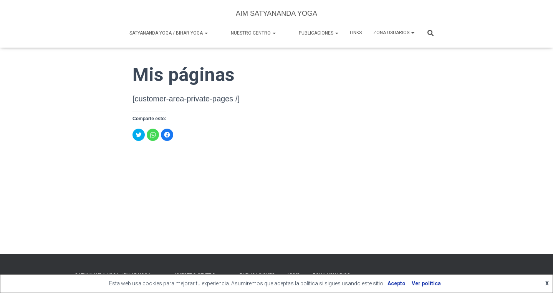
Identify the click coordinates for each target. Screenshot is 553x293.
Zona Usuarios (393, 32)
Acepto (396, 283)
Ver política (426, 283)
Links (356, 32)
